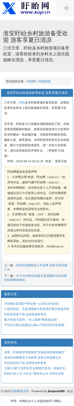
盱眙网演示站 (20, 391)
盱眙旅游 (45, 81)
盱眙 (22, 102)
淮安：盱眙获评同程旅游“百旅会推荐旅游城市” (34, 352)
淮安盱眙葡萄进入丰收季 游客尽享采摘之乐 (32, 357)
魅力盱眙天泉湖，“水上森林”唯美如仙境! (30, 319)
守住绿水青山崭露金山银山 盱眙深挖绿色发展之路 (37, 325)
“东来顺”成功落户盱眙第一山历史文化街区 (31, 303)
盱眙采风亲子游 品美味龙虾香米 (25, 314)
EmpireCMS (56, 391)
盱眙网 (31, 81)
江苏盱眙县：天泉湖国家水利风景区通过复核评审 (36, 309)
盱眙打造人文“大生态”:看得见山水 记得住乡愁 (34, 373)
